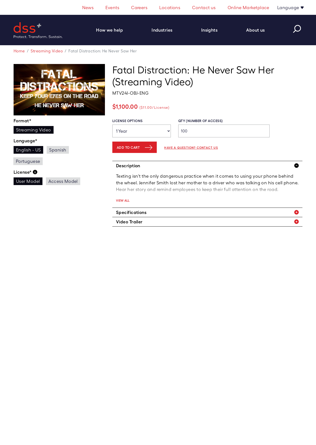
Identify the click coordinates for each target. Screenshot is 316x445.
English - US (28, 149)
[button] (112, 30)
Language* (25, 140)
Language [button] (288, 7)
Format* (22, 120)
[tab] (207, 165)
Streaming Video (47, 51)
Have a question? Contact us (191, 147)
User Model (28, 181)
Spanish (57, 149)
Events (112, 7)
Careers (139, 7)
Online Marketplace (248, 7)
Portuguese (28, 161)
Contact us (204, 7)
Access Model (63, 181)
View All (123, 200)
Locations (169, 7)
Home (19, 51)
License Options (127, 121)
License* (26, 172)
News (88, 7)
